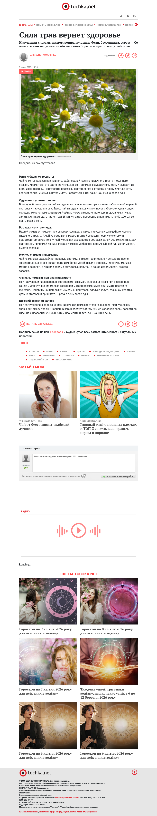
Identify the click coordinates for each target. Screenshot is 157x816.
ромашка (49, 355)
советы (34, 351)
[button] (127, 16)
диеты (81, 351)
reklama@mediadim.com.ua (67, 797)
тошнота (68, 355)
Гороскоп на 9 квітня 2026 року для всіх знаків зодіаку (45, 631)
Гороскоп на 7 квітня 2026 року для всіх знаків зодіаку (45, 691)
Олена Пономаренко (43, 54)
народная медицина (106, 351)
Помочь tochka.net (48, 24)
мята (49, 351)
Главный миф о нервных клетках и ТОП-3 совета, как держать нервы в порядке (108, 428)
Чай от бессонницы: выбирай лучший (44, 426)
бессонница (64, 359)
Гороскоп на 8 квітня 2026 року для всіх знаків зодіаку (106, 631)
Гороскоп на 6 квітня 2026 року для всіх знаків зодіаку (45, 755)
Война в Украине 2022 (78, 24)
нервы (85, 355)
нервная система (108, 355)
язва (32, 355)
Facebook (56, 332)
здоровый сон (38, 359)
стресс (64, 351)
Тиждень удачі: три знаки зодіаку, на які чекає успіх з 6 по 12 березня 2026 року (107, 693)
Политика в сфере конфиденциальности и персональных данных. (68, 812)
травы (131, 351)
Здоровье (26, 71)
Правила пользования (28, 812)
